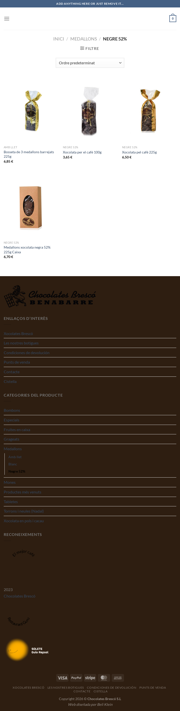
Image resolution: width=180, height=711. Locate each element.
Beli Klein (104, 704)
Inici (58, 38)
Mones (10, 482)
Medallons (83, 38)
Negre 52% (16, 471)
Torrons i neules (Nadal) (24, 511)
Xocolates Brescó (18, 333)
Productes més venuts (22, 491)
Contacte (12, 371)
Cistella (10, 381)
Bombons (12, 410)
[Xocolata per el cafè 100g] (90, 110)
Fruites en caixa (17, 429)
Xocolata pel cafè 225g (139, 152)
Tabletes (11, 501)
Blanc (12, 464)
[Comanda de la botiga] (90, 63)
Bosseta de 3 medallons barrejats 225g (29, 154)
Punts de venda (17, 362)
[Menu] (7, 18)
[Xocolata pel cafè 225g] (149, 110)
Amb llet (15, 457)
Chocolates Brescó (19, 596)
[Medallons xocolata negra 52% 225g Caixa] (31, 205)
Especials (11, 419)
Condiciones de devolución (27, 352)
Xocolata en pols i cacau (24, 520)
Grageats (11, 439)
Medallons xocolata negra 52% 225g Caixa (27, 249)
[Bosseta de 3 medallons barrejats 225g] (31, 110)
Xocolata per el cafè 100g (82, 152)
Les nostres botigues (21, 342)
